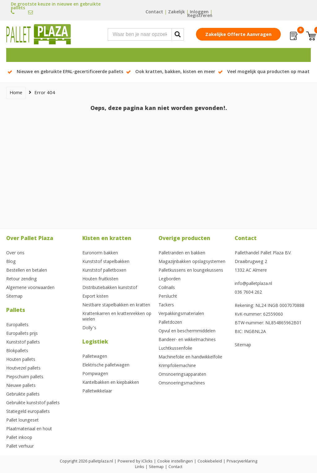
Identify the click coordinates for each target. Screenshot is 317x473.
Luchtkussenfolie (175, 349)
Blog (11, 262)
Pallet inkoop (19, 438)
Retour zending (21, 279)
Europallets (17, 325)
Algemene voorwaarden (30, 288)
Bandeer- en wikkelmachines (187, 340)
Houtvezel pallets (23, 368)
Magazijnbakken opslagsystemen (191, 262)
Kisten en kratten (106, 238)
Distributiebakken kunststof (109, 288)
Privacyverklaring (242, 461)
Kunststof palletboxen (104, 270)
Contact (154, 12)
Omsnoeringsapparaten (182, 375)
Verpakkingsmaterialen (181, 314)
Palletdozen (170, 322)
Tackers (166, 305)
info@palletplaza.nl (253, 284)
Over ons (15, 253)
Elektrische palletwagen (105, 365)
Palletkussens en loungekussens (190, 270)
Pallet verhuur (20, 446)
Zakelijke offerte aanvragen (238, 35)
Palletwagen (94, 357)
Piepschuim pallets (24, 377)
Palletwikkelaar (97, 391)
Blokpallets (17, 351)
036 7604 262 (248, 292)
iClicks (147, 461)
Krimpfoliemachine (177, 366)
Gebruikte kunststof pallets (33, 403)
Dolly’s (89, 328)
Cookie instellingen (175, 461)
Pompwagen (95, 374)
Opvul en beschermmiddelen (186, 331)
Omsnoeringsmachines (181, 383)
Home (16, 93)
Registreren (199, 16)
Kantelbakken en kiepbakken (110, 383)
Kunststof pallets (23, 342)
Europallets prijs (22, 334)
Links (139, 467)
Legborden (169, 279)
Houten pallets (20, 360)
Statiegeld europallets (28, 412)
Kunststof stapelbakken (105, 262)
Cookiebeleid (210, 461)
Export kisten (95, 296)
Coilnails (166, 288)
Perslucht (167, 296)
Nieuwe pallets (21, 386)
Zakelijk (176, 12)
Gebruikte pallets (23, 394)
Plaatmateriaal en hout (29, 429)
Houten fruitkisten (100, 279)
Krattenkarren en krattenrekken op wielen (116, 316)
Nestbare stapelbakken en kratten (116, 305)
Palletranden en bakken (181, 253)
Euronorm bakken (100, 253)
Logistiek (95, 342)
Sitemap (14, 296)
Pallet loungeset (22, 420)
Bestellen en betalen (26, 270)
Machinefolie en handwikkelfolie (190, 357)
